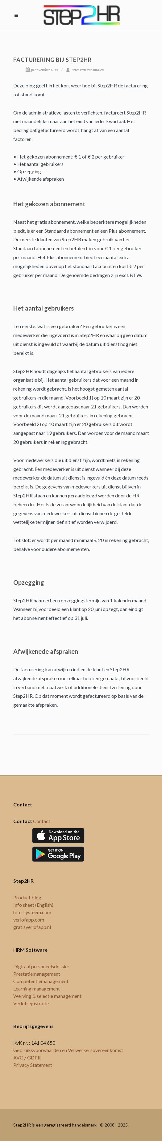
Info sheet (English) (33, 905)
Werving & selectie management (47, 996)
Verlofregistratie (31, 1003)
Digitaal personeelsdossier (41, 966)
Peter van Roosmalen (85, 70)
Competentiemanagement (41, 981)
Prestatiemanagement (36, 974)
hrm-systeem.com (32, 912)
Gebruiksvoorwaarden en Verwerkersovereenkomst (68, 1050)
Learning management (36, 988)
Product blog (27, 897)
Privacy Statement (32, 1065)
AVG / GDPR (27, 1057)
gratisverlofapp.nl (32, 927)
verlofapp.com (28, 919)
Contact (41, 821)
